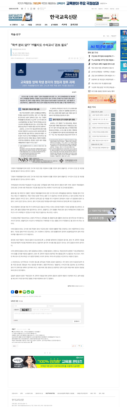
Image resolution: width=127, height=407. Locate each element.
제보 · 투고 (94, 8)
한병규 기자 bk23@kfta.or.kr (17, 58)
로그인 (117, 8)
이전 (45, 353)
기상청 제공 (42, 9)
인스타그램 (31, 8)
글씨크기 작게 (83, 58)
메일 (72, 58)
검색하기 (110, 24)
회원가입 (112, 8)
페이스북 (25, 8)
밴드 (32, 292)
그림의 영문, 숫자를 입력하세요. (41, 309)
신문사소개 (14, 393)
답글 (14, 346)
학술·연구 (113, 36)
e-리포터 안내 (29, 393)
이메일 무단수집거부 (82, 393)
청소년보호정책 (65, 393)
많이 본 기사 (93, 52)
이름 (15, 306)
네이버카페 (28, 292)
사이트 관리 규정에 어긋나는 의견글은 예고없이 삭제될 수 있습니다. (33, 313)
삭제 (29, 329)
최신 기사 (92, 107)
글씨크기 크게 (81, 58)
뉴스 (108, 36)
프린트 (75, 58)
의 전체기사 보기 (75, 286)
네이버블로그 (34, 8)
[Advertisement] (97, 179)
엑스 (28, 8)
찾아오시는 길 (39, 393)
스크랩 (78, 58)
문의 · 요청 (101, 393)
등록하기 (76, 321)
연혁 (21, 393)
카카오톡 (20, 292)
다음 (50, 353)
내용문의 (100, 8)
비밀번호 (51, 306)
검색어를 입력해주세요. (102, 24)
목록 (69, 58)
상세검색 (115, 24)
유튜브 (22, 8)
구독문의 (106, 8)
